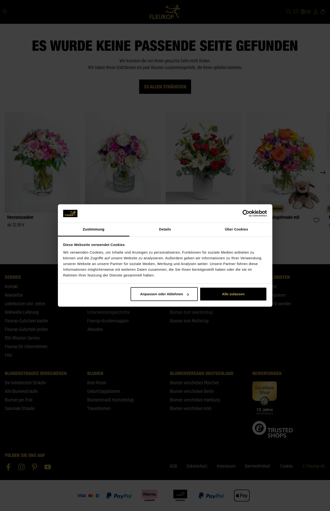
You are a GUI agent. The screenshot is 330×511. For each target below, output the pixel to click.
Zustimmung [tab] (93, 229)
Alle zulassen (233, 294)
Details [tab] (165, 229)
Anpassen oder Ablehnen (164, 294)
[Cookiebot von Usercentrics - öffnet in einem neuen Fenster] (246, 213)
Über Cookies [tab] (236, 229)
